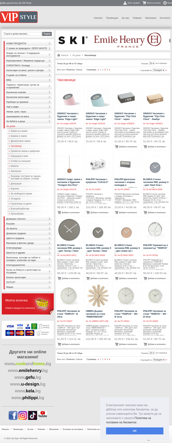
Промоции (112, 17)
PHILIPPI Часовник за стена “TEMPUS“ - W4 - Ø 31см (126, 314)
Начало (98, 17)
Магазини (150, 17)
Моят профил (134, 3)
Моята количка (154, 3)
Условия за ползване (73, 429)
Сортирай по (146, 70)
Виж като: (61, 70)
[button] (138, 422)
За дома (76, 55)
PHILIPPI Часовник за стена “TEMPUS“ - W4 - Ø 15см (155, 314)
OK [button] (135, 430)
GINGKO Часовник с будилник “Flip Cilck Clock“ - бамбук (154, 116)
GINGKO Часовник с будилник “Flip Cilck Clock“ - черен (125, 116)
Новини (137, 17)
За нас (125, 17)
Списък (79, 70)
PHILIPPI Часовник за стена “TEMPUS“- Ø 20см (68, 314)
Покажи (144, 63)
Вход (170, 3)
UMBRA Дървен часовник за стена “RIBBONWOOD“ (95, 314)
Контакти (165, 17)
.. (27, 363)
